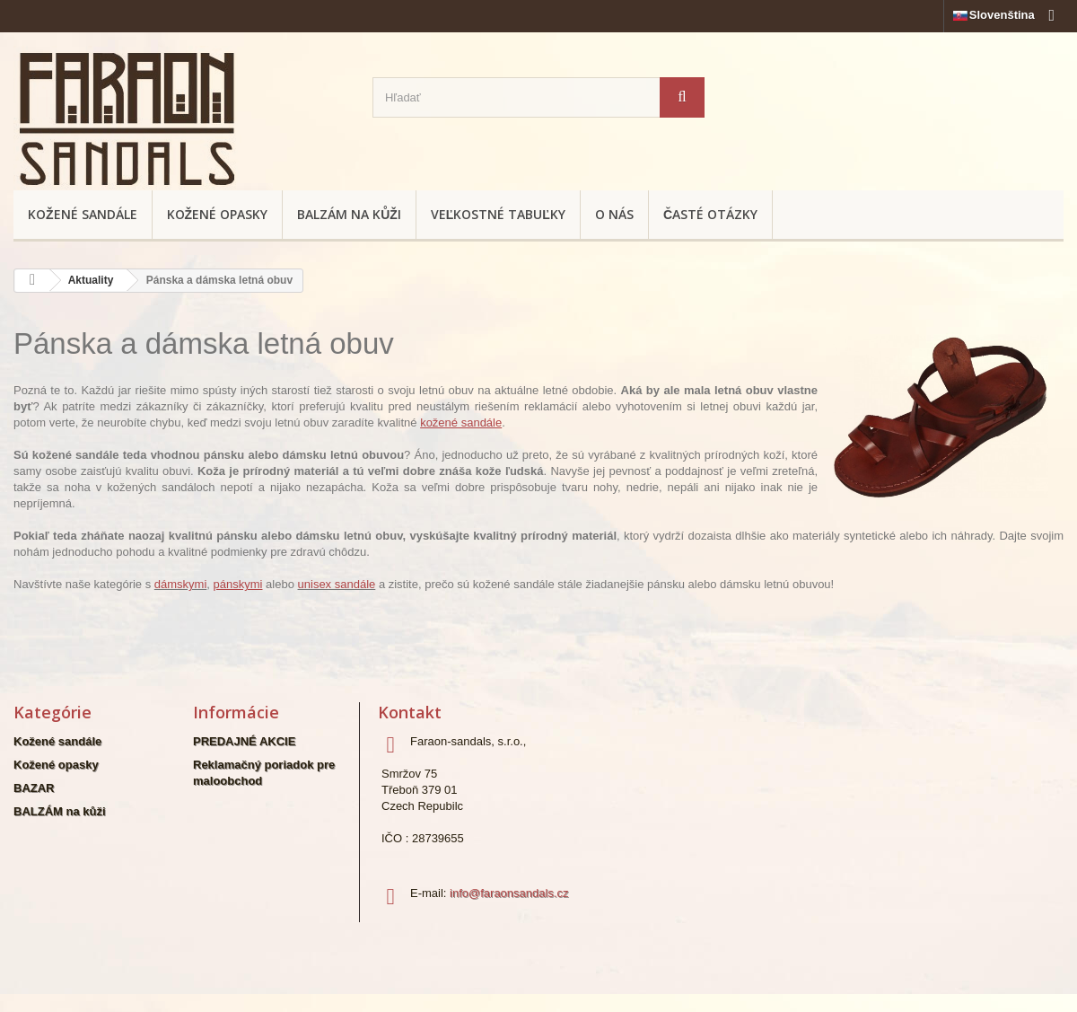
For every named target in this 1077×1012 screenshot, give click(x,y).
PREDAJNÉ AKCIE (244, 741)
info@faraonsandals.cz (509, 893)
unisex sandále (337, 584)
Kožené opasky (217, 214)
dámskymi (180, 584)
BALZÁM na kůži (349, 214)
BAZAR (34, 788)
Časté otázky (710, 214)
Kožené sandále (82, 214)
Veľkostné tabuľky (498, 214)
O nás (614, 214)
